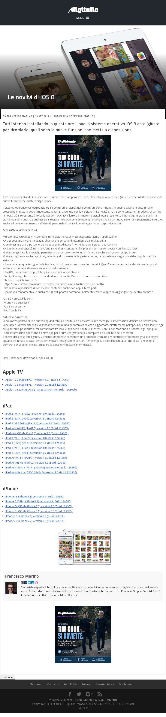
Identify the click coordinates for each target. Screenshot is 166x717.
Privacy (86, 684)
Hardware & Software (67, 116)
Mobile (88, 116)
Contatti (53, 684)
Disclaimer (126, 684)
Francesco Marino (19, 116)
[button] (80, 18)
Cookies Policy (105, 684)
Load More (8, 677)
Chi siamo (35, 684)
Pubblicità (70, 684)
